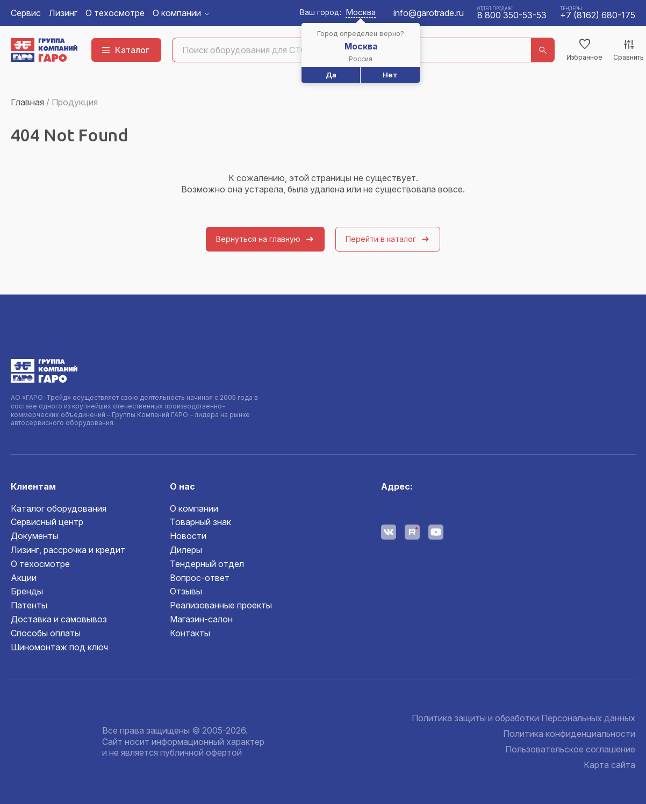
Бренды (27, 591)
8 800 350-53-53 (512, 15)
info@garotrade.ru (428, 13)
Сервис (26, 13)
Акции (24, 577)
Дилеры (186, 549)
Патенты (29, 605)
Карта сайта (609, 764)
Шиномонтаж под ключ (59, 647)
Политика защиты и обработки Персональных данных (523, 718)
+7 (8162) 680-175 (597, 15)
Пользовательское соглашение (570, 749)
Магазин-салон (201, 619)
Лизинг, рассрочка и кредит (68, 549)
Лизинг (63, 13)
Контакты (190, 633)
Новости (188, 535)
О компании (177, 13)
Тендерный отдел (207, 563)
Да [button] (331, 74)
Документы (35, 535)
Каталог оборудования (58, 508)
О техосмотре (115, 13)
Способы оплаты (46, 633)
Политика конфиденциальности (569, 733)
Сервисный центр (47, 521)
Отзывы (186, 591)
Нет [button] (390, 74)
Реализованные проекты (221, 605)
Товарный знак (200, 521)
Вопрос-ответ (199, 577)
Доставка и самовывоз (59, 619)
